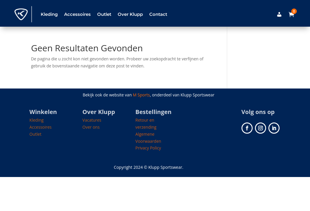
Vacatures (92, 120)
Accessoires (77, 14)
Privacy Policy (148, 148)
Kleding (49, 14)
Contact (158, 14)
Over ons (91, 127)
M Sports (141, 95)
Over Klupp (130, 14)
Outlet (104, 14)
